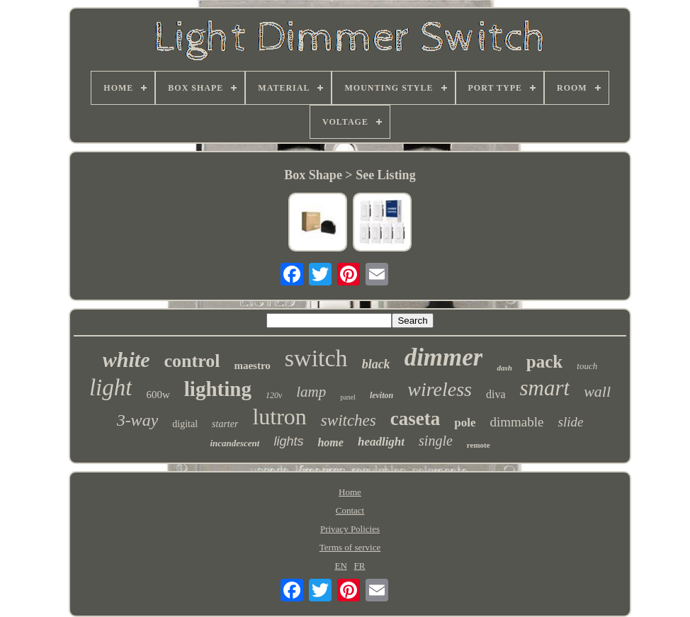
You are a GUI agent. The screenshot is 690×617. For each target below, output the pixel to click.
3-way (138, 420)
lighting (217, 389)
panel (348, 397)
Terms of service (349, 547)
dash (504, 367)
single (436, 440)
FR (360, 565)
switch (316, 358)
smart (545, 387)
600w (157, 394)
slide (570, 421)
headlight (381, 441)
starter (225, 424)
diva (496, 394)
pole (464, 422)
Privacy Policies (350, 528)
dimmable (517, 421)
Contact (350, 510)
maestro (252, 365)
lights (288, 441)
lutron (279, 416)
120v (274, 395)
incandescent (234, 443)
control (192, 361)
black (376, 364)
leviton (381, 395)
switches (348, 420)
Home (350, 492)
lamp (311, 391)
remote (478, 445)
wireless (439, 389)
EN (341, 565)
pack (544, 361)
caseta (415, 418)
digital (185, 424)
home (330, 442)
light (110, 387)
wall (597, 391)
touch (587, 366)
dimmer (444, 357)
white (126, 359)
